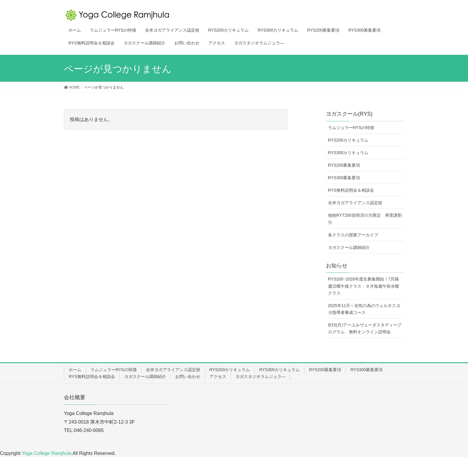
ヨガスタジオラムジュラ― (260, 376)
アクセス (218, 376)
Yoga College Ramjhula (47, 453)
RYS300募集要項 (344, 177)
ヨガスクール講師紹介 (349, 247)
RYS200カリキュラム (348, 140)
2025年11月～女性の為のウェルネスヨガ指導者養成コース (364, 309)
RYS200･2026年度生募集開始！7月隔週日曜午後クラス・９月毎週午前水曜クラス (363, 286)
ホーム (75, 369)
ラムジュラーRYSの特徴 (351, 127)
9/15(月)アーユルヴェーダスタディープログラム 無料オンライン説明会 (365, 328)
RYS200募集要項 (344, 165)
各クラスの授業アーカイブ (353, 235)
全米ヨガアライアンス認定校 (355, 202)
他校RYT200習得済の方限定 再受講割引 (365, 218)
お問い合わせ (187, 376)
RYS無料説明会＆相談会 (351, 190)
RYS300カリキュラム (348, 152)
